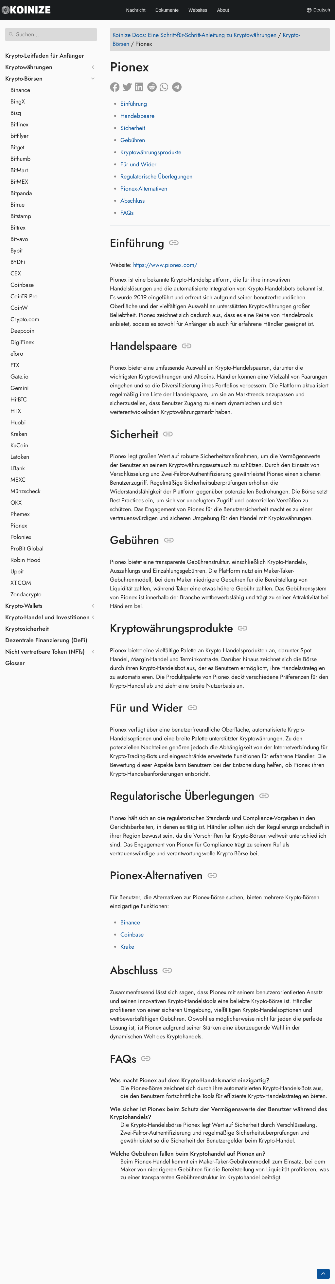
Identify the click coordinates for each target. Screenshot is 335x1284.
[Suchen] (51, 34)
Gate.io (19, 376)
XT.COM (20, 583)
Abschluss (132, 200)
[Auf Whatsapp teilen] (166, 86)
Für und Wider (138, 164)
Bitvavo (19, 239)
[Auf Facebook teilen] (116, 86)
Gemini (19, 388)
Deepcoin (22, 330)
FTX (14, 365)
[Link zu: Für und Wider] (192, 708)
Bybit (16, 250)
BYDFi (17, 262)
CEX (15, 273)
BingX (17, 101)
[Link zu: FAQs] (146, 1058)
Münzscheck (25, 491)
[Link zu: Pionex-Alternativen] (212, 875)
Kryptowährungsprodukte (150, 152)
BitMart (19, 170)
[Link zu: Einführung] (174, 243)
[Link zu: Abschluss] (167, 970)
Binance (20, 90)
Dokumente (167, 10)
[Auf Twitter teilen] (128, 86)
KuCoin (19, 445)
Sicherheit (132, 128)
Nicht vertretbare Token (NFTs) (45, 651)
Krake (127, 946)
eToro (16, 353)
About (223, 10)
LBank (17, 468)
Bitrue (17, 204)
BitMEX (19, 181)
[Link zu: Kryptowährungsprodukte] (243, 628)
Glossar (15, 663)
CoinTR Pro (24, 296)
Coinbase (22, 285)
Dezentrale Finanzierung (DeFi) (46, 640)
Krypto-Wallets (24, 606)
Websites (197, 10)
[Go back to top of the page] (323, 1274)
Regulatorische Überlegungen (156, 176)
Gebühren (132, 140)
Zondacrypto (26, 594)
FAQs (126, 213)
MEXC (18, 479)
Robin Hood (25, 560)
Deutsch (318, 10)
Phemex (20, 514)
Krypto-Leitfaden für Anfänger (44, 55)
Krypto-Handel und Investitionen (47, 617)
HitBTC (18, 399)
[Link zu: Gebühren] (169, 540)
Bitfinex (19, 124)
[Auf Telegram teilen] (178, 86)
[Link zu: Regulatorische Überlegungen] (264, 796)
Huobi (18, 422)
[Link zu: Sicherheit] (168, 434)
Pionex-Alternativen (143, 188)
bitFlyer (19, 136)
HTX (15, 411)
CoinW (19, 308)
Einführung (133, 104)
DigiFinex (22, 342)
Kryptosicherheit (27, 628)
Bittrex (18, 227)
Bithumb (20, 159)
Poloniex (20, 537)
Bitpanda (21, 193)
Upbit (17, 571)
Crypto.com (24, 319)
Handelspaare (137, 116)
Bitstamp (20, 216)
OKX (16, 502)
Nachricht (136, 10)
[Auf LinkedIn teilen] (141, 86)
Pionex (18, 525)
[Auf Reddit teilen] (153, 86)
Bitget (17, 147)
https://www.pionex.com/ (165, 265)
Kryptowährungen (28, 67)
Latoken (19, 457)
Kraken (18, 434)
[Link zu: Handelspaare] (187, 346)
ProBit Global (27, 548)
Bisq (15, 113)
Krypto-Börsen (24, 78)
